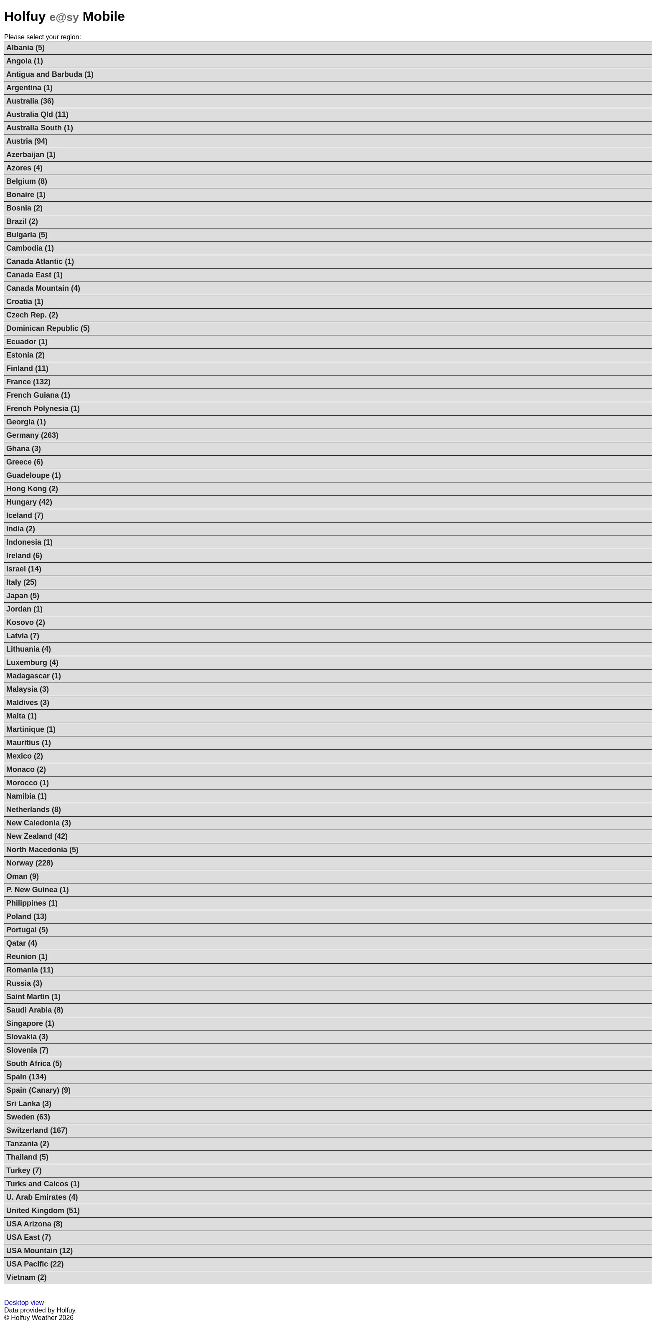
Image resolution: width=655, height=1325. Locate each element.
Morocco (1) (27, 783)
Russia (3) (24, 983)
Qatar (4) (21, 943)
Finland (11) (27, 368)
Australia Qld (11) (37, 114)
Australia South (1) (39, 128)
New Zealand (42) (37, 836)
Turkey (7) (24, 1170)
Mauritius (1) (28, 743)
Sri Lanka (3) (28, 1103)
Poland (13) (26, 916)
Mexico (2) (24, 756)
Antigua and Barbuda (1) (50, 74)
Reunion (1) (27, 956)
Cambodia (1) (30, 248)
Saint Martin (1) (33, 996)
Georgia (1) (26, 422)
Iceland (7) (24, 515)
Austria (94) (27, 141)
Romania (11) (29, 970)
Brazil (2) (22, 221)
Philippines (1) (32, 903)
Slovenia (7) (27, 1050)
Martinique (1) (31, 729)
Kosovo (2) (25, 622)
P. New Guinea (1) (37, 890)
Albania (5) (25, 47)
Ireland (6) (24, 555)
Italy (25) (21, 582)
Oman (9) (22, 876)
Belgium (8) (26, 181)
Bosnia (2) (24, 208)
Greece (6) (24, 462)
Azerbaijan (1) (31, 154)
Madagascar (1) (33, 676)
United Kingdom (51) (43, 1210)
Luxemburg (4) (32, 662)
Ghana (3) (23, 448)
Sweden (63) (28, 1117)
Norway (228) (29, 863)
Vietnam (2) (26, 1277)
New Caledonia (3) (38, 823)
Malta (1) (21, 716)
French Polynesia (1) (43, 408)
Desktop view (24, 1302)
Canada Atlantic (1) (40, 261)
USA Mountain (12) (39, 1250)
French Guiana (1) (38, 395)
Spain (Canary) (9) (38, 1090)
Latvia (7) (22, 636)
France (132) (28, 382)
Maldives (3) (27, 702)
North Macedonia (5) (42, 849)
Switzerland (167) (37, 1130)
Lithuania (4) (28, 649)
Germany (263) (32, 435)
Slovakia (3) (27, 1037)
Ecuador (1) (27, 342)
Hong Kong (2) (32, 489)
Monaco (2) (26, 769)
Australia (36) (30, 101)
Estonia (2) (25, 355)
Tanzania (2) (27, 1144)
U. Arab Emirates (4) (42, 1197)
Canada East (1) (34, 275)
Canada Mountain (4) (43, 288)
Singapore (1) (30, 1023)
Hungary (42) (29, 502)
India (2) (20, 529)
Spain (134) (26, 1077)
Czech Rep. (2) (32, 315)
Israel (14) (23, 569)
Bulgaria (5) (27, 235)
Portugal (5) (27, 930)
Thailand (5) (27, 1157)
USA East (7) (28, 1237)
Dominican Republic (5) (48, 328)
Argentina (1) (29, 88)
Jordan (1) (24, 609)
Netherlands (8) (33, 809)
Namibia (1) (26, 796)
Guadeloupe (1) (33, 475)
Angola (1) (24, 61)
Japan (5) (22, 595)
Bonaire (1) (26, 194)
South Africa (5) (34, 1063)
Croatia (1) (24, 301)
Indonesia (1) (29, 542)
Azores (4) (24, 168)
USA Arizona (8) (34, 1224)
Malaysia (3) (27, 689)
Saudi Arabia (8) (34, 1010)
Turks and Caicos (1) (43, 1184)
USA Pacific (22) (34, 1264)
